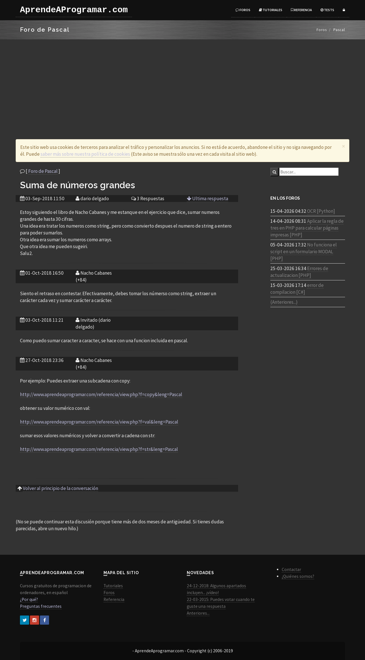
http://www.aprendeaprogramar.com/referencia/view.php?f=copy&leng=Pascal (101, 394)
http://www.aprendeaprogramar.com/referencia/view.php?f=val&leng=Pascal (99, 422)
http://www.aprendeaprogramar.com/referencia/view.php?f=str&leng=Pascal (99, 449)
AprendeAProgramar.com (74, 10)
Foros (243, 10)
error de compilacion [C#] (297, 288)
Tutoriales (270, 10)
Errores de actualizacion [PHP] (299, 271)
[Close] (343, 146)
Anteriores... (198, 613)
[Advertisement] (182, 82)
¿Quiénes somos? (298, 576)
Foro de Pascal (43, 171)
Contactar (291, 569)
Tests (327, 10)
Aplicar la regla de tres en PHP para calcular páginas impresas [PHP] (307, 228)
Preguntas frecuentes (41, 606)
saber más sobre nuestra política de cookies (85, 154)
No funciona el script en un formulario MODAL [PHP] (303, 252)
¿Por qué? (29, 599)
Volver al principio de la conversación (60, 488)
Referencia (301, 10)
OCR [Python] (321, 211)
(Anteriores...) (284, 302)
